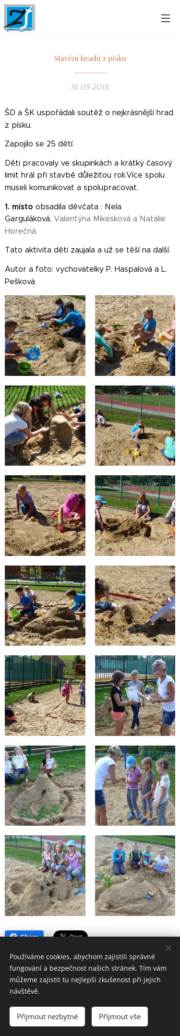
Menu (165, 18)
